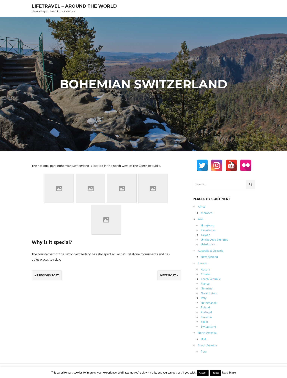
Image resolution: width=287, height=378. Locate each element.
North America (207, 333)
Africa (201, 206)
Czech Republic (211, 279)
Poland (205, 307)
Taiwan (205, 235)
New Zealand (209, 257)
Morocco (206, 213)
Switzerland (208, 326)
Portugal (206, 312)
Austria (205, 269)
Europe (202, 263)
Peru (204, 351)
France (205, 283)
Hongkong (207, 225)
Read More (229, 373)
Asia (200, 219)
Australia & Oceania (210, 251)
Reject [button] (215, 373)
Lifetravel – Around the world (74, 6)
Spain (204, 322)
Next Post (168, 275)
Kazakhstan (208, 230)
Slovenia (206, 317)
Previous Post (48, 275)
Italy (203, 298)
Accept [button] (202, 373)
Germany (206, 288)
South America (207, 345)
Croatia (205, 274)
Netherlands (209, 303)
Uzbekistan (208, 244)
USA (203, 339)
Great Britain (209, 293)
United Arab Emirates (214, 240)
